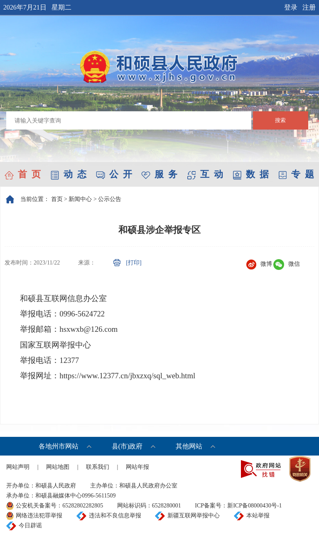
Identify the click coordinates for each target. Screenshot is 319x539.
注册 (309, 7)
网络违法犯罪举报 (39, 515)
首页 (57, 199)
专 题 (296, 174)
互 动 (205, 174)
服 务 (159, 174)
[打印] (133, 263)
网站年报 (137, 467)
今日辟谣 (30, 525)
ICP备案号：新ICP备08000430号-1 (238, 505)
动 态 (68, 174)
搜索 (280, 120)
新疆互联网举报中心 (193, 515)
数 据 (251, 174)
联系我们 (97, 467)
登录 (290, 7)
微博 (259, 264)
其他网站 (189, 446)
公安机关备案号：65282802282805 (59, 505)
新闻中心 (80, 199)
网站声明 (17, 467)
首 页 (23, 174)
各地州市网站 (59, 446)
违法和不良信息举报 (115, 515)
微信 (286, 264)
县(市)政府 (127, 446)
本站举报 (258, 515)
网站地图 (57, 467)
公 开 (114, 174)
